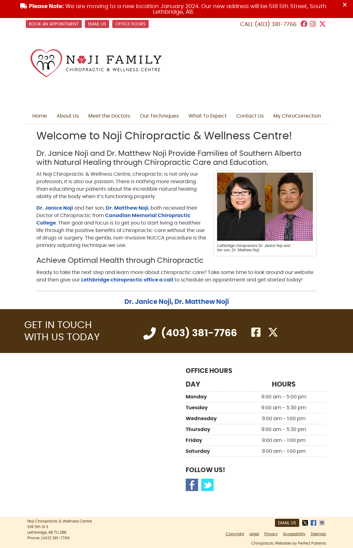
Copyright (235, 534)
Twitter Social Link (207, 485)
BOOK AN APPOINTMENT (54, 24)
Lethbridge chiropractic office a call (127, 279)
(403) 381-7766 (275, 24)
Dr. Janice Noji (54, 208)
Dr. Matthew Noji (127, 208)
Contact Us (250, 116)
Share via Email (322, 523)
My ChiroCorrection (297, 116)
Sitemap (318, 534)
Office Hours (130, 24)
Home (39, 116)
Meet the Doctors (109, 116)
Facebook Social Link (192, 485)
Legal (254, 534)
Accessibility (294, 534)
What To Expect (207, 116)
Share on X (305, 523)
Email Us (97, 24)
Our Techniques (159, 116)
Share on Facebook (314, 523)
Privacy (271, 534)
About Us (68, 116)
